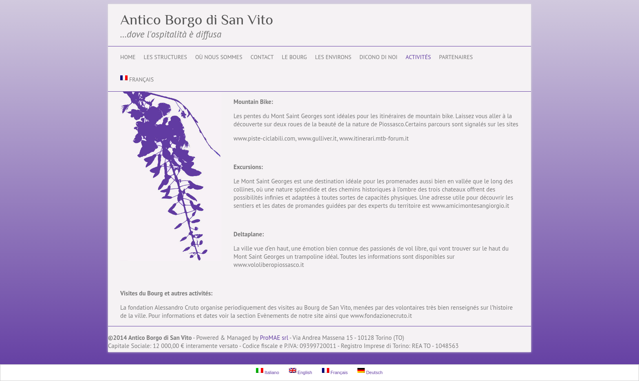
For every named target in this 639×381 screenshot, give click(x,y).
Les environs (333, 57)
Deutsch (369, 371)
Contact (262, 57)
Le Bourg (294, 57)
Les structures (165, 57)
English (300, 371)
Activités (418, 57)
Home (128, 57)
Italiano (267, 371)
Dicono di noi (378, 57)
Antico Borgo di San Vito (196, 19)
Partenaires (456, 57)
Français (137, 79)
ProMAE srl (274, 337)
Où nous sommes (218, 57)
